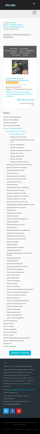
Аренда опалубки (12, 222)
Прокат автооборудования (12, 117)
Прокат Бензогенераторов (16, 272)
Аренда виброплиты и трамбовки (18, 187)
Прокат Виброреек (13, 278)
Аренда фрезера (12, 184)
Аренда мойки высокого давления (18, 230)
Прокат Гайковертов (14, 280)
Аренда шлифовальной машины (20, 150)
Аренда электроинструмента (16, 131)
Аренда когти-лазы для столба (17, 202)
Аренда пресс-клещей (14, 213)
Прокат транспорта (9, 346)
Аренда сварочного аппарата (16, 207)
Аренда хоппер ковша (14, 182)
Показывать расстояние (23, 89)
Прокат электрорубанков (15, 318)
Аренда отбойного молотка (19, 162)
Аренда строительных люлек (16, 239)
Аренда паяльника (16, 159)
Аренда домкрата (13, 261)
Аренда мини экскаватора (15, 233)
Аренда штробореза (17, 147)
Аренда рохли (11, 210)
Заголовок (14, 48)
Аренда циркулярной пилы (15, 170)
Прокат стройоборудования (12, 128)
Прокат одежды (8, 326)
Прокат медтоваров (10, 320)
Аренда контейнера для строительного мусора (20, 254)
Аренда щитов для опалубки (16, 176)
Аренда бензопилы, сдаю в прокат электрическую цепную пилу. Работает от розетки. (19, 94)
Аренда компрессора (14, 258)
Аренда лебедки (12, 244)
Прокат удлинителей (13, 312)
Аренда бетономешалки (15, 263)
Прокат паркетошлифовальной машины (20, 289)
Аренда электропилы (13, 87)
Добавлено (30, 51)
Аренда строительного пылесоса (18, 196)
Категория (24, 48)
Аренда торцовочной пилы (16, 190)
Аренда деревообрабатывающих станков (20, 204)
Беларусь (9, 89)
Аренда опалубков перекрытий (17, 219)
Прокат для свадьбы (10, 332)
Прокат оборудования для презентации (16, 338)
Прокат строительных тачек (16, 303)
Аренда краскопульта (14, 250)
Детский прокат (8, 323)
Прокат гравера (12, 283)
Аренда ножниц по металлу (16, 224)
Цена (22, 51)
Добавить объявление (20, 353)
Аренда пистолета (13, 216)
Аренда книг (7, 343)
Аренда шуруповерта (17, 144)
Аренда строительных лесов (16, 193)
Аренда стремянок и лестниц (16, 199)
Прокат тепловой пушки (15, 306)
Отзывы (25, 55)
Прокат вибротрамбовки (15, 269)
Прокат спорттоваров (10, 120)
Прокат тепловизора (14, 309)
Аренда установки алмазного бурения (19, 164)
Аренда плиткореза (16, 153)
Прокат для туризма (10, 123)
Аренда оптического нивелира (17, 167)
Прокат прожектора (13, 298)
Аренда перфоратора (17, 156)
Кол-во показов (24, 53)
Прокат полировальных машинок (18, 292)
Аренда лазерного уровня (15, 247)
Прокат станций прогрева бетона (18, 300)
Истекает (13, 53)
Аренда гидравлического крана (17, 266)
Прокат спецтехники (10, 329)
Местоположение (11, 51)
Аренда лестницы (12, 242)
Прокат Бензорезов (13, 275)
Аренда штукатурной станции (16, 179)
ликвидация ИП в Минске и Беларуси (21, 390)
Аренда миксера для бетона (16, 236)
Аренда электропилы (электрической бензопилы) (17, 79)
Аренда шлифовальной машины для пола (22, 141)
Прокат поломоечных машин (16, 295)
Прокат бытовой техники (11, 125)
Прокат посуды (8, 335)
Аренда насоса (12, 227)
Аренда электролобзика (18, 137)
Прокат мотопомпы (13, 286)
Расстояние (16, 55)
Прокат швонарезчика (14, 315)
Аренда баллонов (13, 173)
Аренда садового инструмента (13, 340)
